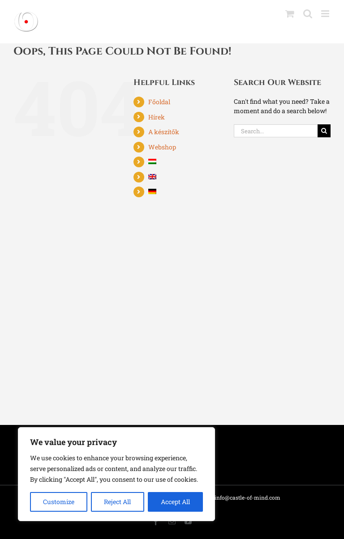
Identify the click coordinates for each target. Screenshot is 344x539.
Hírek (156, 117)
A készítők (163, 131)
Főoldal (159, 102)
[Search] (324, 130)
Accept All (175, 501)
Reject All (117, 501)
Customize (58, 501)
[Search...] (276, 130)
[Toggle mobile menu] (326, 13)
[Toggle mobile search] (307, 13)
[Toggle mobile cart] (289, 13)
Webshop (162, 147)
